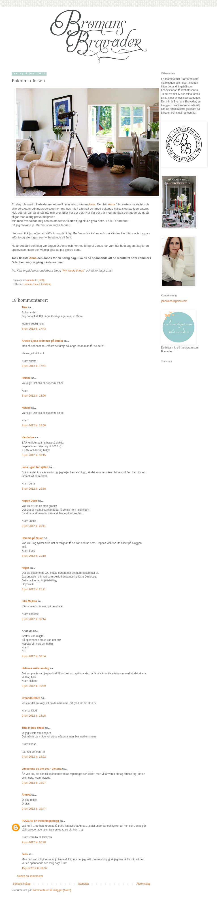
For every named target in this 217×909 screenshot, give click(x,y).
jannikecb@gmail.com (174, 301)
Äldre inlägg (143, 883)
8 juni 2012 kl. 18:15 (34, 455)
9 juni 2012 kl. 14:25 (34, 715)
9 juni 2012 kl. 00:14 (34, 619)
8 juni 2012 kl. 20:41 (34, 526)
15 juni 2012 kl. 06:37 (34, 868)
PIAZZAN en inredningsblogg (40, 820)
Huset (36, 284)
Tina (24, 307)
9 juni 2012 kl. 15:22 (34, 756)
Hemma (28, 284)
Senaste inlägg (21, 883)
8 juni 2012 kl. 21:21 (34, 589)
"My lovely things (73, 270)
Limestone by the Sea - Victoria (42, 768)
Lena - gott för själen (35, 467)
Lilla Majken (29, 601)
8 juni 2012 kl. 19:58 (34, 488)
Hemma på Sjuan (32, 538)
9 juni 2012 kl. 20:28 (34, 842)
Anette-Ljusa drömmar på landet (42, 340)
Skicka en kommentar (30, 876)
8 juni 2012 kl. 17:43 (34, 328)
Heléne (26, 378)
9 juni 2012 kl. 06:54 (34, 656)
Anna (91, 204)
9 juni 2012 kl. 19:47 (34, 808)
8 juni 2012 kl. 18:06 (34, 395)
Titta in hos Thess (33, 727)
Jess (25, 854)
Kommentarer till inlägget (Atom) (51, 890)
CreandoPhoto (31, 698)
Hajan (25, 567)
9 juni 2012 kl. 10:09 (34, 686)
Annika (26, 794)
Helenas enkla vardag (35, 668)
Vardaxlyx (28, 437)
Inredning (46, 284)
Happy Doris (30, 500)
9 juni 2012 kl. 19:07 (34, 782)
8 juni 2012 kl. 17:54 (34, 365)
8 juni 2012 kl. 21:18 (34, 555)
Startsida (83, 883)
